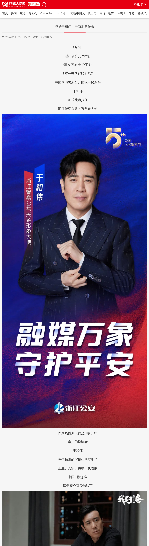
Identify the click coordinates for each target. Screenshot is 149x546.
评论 (102, 13)
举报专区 (140, 4)
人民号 (62, 13)
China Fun (46, 13)
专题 (132, 13)
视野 (111, 13)
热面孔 (33, 13)
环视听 (121, 13)
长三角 (92, 13)
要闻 (14, 13)
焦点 (23, 13)
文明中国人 (77, 13)
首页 (5, 13)
